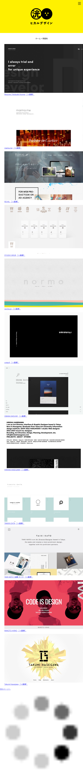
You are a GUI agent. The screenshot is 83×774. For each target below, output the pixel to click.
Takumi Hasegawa (11, 684)
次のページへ (5, 689)
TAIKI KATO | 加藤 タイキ (14, 577)
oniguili (7, 362)
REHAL (7, 201)
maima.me (8, 148)
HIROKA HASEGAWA (12, 469)
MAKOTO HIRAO (10, 630)
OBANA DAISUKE (11, 416)
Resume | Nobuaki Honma (14, 94)
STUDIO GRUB (10, 255)
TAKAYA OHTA (9, 523)
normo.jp (8, 308)
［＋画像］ (30, 94)
